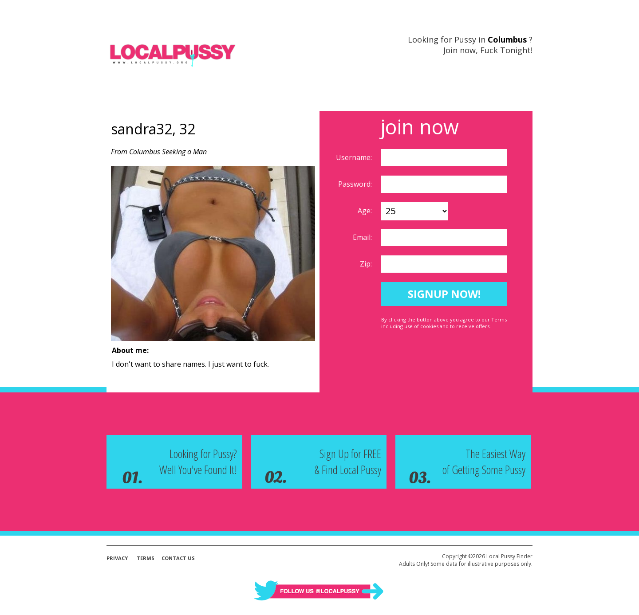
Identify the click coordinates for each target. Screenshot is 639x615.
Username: (355, 157)
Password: (356, 184)
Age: (366, 210)
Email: (363, 237)
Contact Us (178, 558)
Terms (145, 558)
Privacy (117, 558)
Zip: (367, 264)
